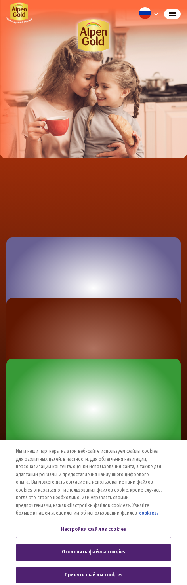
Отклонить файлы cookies (93, 556)
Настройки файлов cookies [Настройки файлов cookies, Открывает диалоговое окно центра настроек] (93, 533)
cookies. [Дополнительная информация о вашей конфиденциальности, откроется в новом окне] (148, 517)
